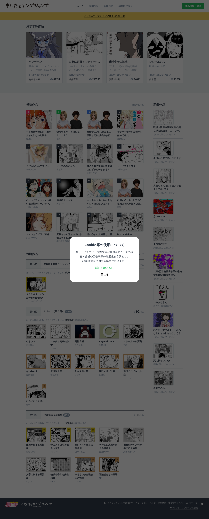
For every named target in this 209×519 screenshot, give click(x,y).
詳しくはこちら (104, 268)
